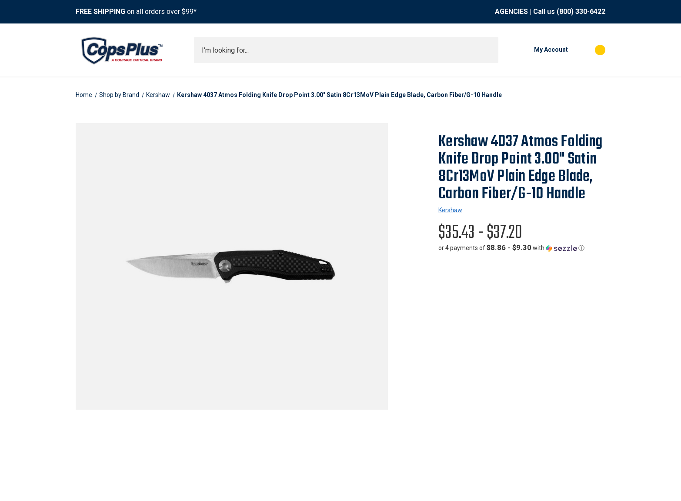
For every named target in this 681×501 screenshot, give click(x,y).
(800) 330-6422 (581, 11)
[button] (511, 248)
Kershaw (450, 210)
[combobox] (346, 50)
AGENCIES (511, 11)
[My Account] (537, 50)
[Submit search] (488, 50)
